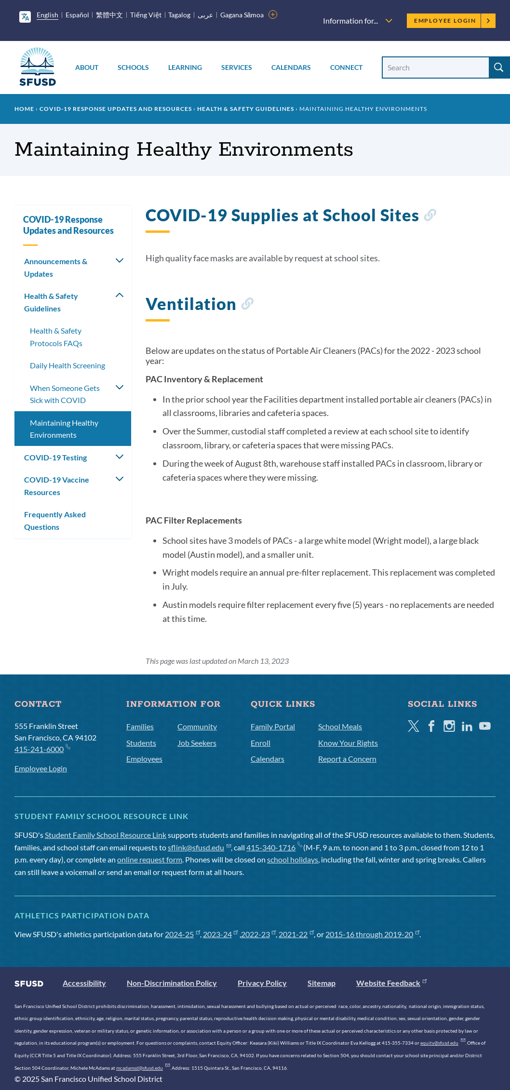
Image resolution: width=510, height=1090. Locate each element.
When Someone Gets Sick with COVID (65, 394)
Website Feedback (391, 982)
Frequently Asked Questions (55, 520)
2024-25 (182, 934)
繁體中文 (109, 15)
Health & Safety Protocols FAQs (56, 337)
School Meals (340, 726)
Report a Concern (347, 758)
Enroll (260, 742)
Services (236, 67)
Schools (133, 67)
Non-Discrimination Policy (172, 982)
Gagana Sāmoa (242, 15)
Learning (185, 67)
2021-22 (296, 934)
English (47, 15)
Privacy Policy (262, 982)
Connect (346, 67)
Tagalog (179, 15)
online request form (149, 859)
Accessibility (84, 982)
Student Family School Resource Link (105, 834)
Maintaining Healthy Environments (64, 429)
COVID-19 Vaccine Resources (56, 486)
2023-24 (220, 934)
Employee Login (452, 20)
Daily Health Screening (67, 365)
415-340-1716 (274, 847)
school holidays (292, 859)
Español (77, 15)
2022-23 (258, 934)
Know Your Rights (348, 742)
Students (141, 742)
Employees (144, 758)
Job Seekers (196, 742)
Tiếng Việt (145, 15)
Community (197, 726)
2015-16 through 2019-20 (372, 934)
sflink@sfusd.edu (199, 847)
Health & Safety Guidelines (245, 108)
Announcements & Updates (55, 267)
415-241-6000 (42, 748)
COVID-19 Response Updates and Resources (116, 108)
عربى (205, 15)
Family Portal (273, 726)
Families (140, 726)
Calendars (291, 67)
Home (24, 108)
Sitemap (322, 982)
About (86, 67)
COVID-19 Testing (55, 457)
